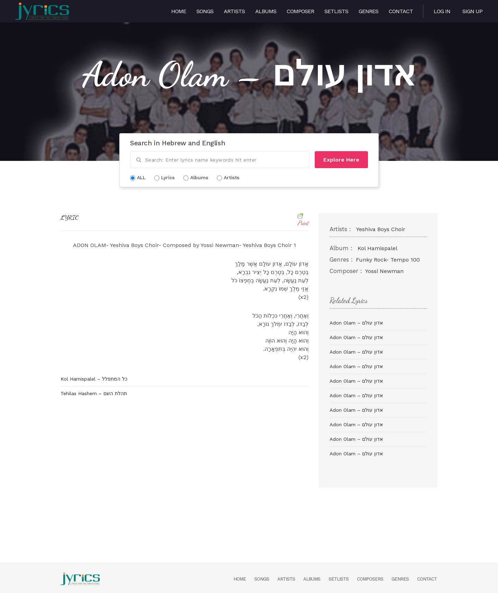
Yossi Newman (384, 271)
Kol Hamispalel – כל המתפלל (94, 379)
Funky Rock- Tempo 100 (388, 259)
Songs (204, 11)
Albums (265, 11)
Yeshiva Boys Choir (380, 229)
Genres (368, 11)
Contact (401, 11)
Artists (234, 11)
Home (178, 11)
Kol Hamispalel (377, 248)
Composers (370, 579)
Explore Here (341, 159)
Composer (300, 11)
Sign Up (472, 11)
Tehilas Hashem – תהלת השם (94, 393)
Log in (442, 11)
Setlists (336, 11)
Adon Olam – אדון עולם (356, 323)
